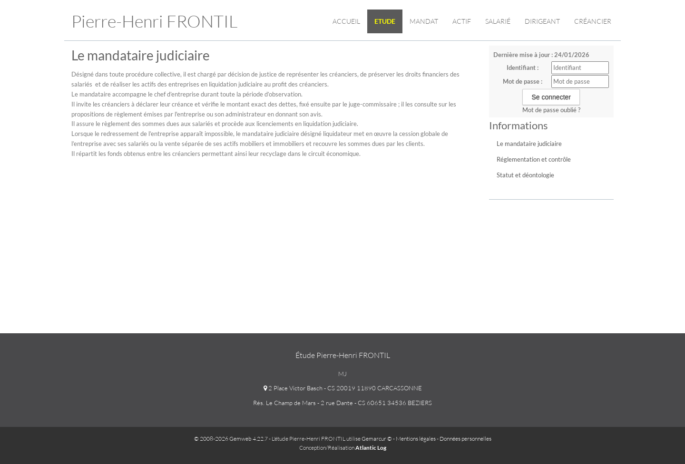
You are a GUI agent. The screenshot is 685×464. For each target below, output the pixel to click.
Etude (384, 21)
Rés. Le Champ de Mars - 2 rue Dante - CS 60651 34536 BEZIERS (342, 402)
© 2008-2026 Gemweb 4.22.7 (231, 438)
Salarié (497, 21)
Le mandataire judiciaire (529, 143)
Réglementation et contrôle (534, 159)
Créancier (592, 21)
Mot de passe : (522, 81)
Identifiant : (522, 67)
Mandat (424, 21)
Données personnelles (465, 438)
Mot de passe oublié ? (551, 110)
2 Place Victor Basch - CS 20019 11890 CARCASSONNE (343, 388)
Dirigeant (542, 21)
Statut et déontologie (525, 175)
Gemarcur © (377, 438)
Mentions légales (416, 438)
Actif (461, 21)
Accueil (346, 21)
